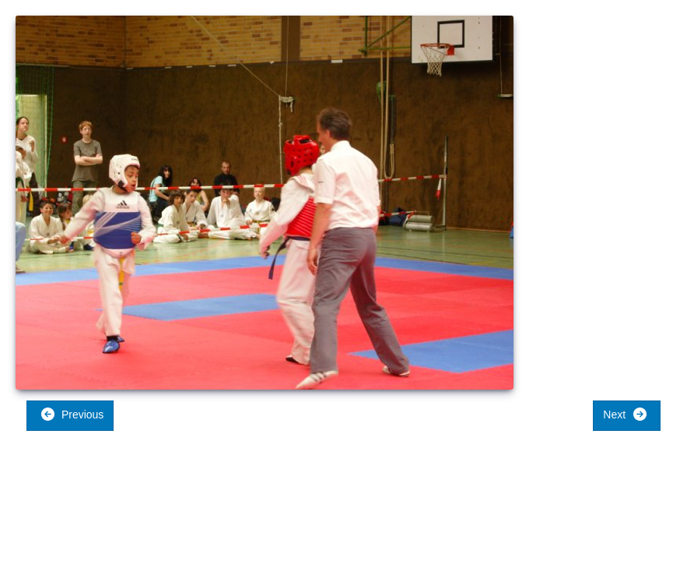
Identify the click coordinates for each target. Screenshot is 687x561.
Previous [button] (72, 414)
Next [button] (625, 414)
